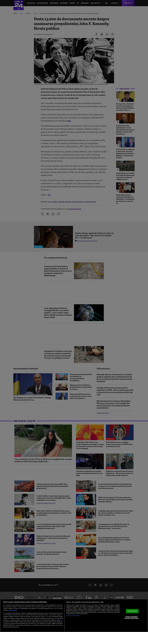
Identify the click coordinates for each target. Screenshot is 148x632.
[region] (74, 615)
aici (62, 620)
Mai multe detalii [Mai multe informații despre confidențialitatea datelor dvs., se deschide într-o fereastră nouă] (13, 610)
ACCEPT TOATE (132, 611)
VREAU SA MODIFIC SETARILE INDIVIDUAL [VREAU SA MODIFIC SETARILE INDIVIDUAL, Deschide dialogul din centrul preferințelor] (132, 617)
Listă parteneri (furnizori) (72, 615)
